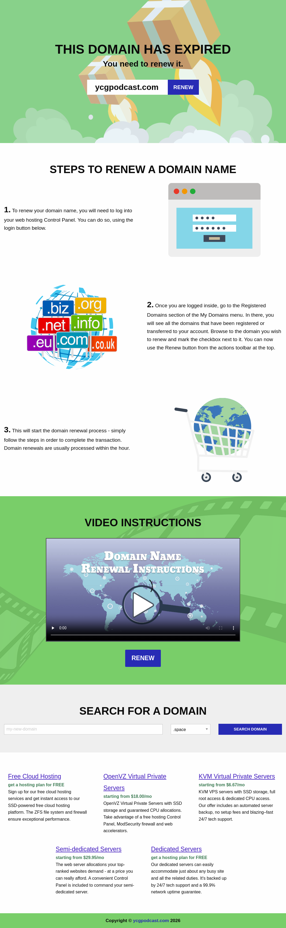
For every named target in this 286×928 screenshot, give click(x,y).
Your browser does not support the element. (143, 590)
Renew (143, 658)
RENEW (183, 87)
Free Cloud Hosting (34, 776)
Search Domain (250, 729)
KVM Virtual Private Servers (237, 776)
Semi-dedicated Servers (88, 849)
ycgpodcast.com (151, 920)
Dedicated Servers (176, 849)
